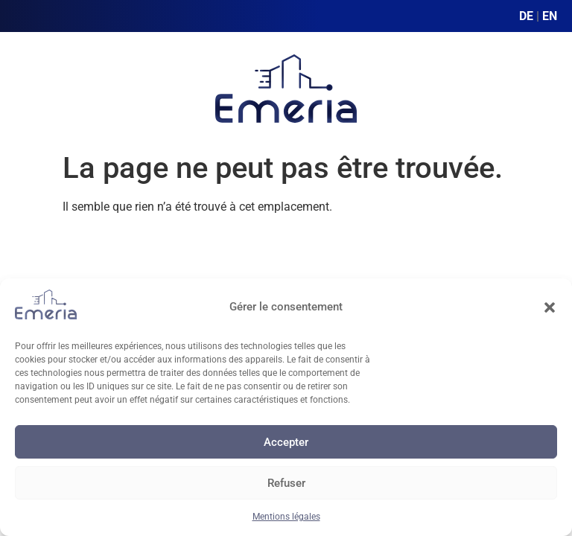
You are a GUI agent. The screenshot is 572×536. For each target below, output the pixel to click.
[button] (549, 307)
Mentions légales (286, 516)
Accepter (286, 442)
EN (549, 16)
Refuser (286, 483)
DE (526, 16)
